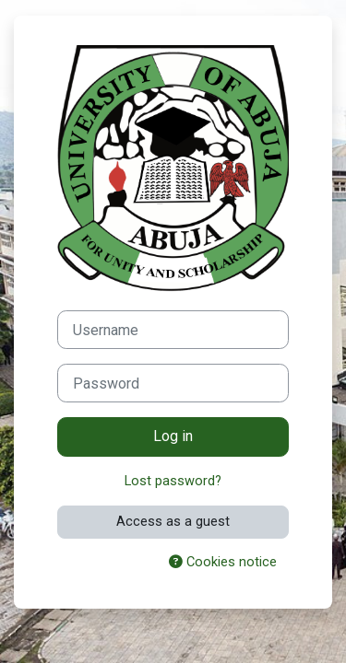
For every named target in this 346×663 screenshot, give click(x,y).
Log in (173, 436)
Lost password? (173, 480)
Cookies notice (223, 561)
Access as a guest (173, 521)
